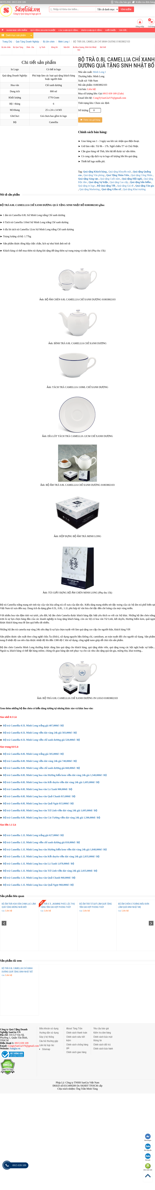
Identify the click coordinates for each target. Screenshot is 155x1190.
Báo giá (148, 1157)
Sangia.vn (15, 1048)
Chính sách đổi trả (102, 1044)
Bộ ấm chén (49, 41)
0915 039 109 (148, 1167)
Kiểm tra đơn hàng (143, 2)
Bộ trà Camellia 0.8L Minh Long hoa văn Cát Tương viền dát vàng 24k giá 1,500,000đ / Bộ (51, 817)
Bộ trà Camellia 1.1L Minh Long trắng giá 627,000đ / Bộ (33, 835)
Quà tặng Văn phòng (94, 175)
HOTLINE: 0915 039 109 (13, 2)
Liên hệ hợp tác (46, 1045)
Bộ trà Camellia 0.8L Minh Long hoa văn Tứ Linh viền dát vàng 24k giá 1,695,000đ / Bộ (50, 810)
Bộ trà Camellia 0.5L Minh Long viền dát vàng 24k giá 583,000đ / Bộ (40, 732)
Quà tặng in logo (86, 185)
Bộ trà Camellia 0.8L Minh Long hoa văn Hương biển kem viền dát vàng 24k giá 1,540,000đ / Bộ (55, 775)
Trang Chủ (7, 41)
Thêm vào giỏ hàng (90, 120)
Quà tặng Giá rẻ (125, 185)
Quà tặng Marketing (89, 189)
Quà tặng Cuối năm (110, 178)
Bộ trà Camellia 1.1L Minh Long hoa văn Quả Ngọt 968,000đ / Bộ (38, 885)
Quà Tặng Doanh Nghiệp (27, 41)
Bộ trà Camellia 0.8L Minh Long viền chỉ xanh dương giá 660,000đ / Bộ (41, 768)
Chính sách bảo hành (103, 1048)
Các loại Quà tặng (68, 30)
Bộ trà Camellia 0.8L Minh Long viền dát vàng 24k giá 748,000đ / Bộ (40, 761)
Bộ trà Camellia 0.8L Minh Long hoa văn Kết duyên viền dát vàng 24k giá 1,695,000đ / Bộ (51, 782)
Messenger (147, 1137)
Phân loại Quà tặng (91, 30)
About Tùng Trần (74, 1028)
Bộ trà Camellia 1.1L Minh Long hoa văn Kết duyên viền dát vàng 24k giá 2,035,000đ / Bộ (51, 856)
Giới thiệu (110, 30)
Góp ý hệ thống (46, 1036)
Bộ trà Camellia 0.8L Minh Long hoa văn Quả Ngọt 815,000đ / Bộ (38, 803)
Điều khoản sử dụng (48, 1028)
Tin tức (123, 30)
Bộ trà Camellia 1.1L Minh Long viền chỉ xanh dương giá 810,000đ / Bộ (41, 842)
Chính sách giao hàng (76, 1052)
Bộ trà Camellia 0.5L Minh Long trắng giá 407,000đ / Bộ (33, 725)
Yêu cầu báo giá (121, 2)
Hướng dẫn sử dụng (49, 1032)
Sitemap (44, 1049)
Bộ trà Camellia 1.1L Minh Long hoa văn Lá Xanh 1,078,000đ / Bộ (38, 863)
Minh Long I (63, 41)
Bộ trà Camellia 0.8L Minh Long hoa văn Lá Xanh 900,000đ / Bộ (37, 789)
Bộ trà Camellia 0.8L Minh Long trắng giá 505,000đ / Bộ (33, 754)
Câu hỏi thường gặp (48, 1041)
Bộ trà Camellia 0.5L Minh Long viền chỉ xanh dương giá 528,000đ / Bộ (41, 739)
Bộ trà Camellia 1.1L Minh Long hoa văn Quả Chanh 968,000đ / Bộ (39, 877)
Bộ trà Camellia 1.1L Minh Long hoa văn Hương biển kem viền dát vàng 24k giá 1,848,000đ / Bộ (55, 849)
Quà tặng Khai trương (134, 189)
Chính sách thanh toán (76, 1032)
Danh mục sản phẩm (17, 30)
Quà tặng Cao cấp (119, 182)
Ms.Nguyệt (148, 1147)
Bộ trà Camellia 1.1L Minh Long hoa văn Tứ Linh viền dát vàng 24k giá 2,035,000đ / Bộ (50, 870)
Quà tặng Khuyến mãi (120, 171)
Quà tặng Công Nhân (141, 175)
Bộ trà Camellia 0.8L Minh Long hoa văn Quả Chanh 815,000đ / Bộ (38, 796)
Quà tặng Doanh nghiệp (42, 30)
